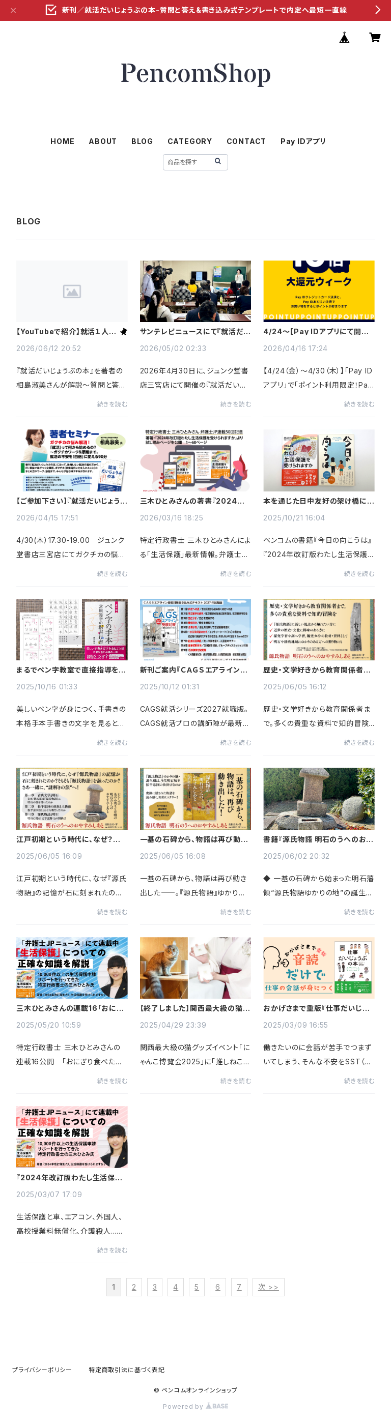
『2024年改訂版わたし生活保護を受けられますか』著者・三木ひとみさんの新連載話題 (70, 1177)
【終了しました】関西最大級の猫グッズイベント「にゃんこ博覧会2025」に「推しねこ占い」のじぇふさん (195, 1008)
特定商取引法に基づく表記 (127, 1370)
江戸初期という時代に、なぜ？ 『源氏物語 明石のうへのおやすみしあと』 (71, 839)
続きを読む (112, 404)
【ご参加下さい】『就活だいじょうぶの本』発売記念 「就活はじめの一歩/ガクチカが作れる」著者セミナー (72, 501)
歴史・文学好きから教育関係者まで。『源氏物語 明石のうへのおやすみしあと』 (316, 670)
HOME (62, 141)
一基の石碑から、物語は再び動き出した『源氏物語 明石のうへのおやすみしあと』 (194, 839)
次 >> (268, 1287)
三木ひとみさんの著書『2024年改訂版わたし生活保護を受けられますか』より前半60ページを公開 (194, 501)
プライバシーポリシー (42, 1370)
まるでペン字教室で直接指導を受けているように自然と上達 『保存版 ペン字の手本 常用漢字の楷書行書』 (71, 670)
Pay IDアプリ (303, 141)
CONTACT (247, 141)
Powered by (195, 1406)
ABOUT (103, 141)
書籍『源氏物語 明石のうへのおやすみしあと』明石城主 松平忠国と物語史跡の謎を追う (318, 839)
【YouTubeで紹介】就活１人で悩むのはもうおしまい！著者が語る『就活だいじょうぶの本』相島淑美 (66, 331)
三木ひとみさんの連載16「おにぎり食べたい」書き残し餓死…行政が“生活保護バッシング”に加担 (70, 1008)
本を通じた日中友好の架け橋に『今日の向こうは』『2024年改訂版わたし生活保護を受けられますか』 (317, 501)
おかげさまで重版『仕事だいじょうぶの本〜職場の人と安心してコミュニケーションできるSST (318, 1008)
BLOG (142, 141)
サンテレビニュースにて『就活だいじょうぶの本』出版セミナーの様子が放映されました (195, 331)
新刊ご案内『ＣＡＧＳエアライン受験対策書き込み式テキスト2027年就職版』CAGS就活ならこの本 (194, 670)
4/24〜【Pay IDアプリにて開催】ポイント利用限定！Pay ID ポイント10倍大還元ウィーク (318, 331)
